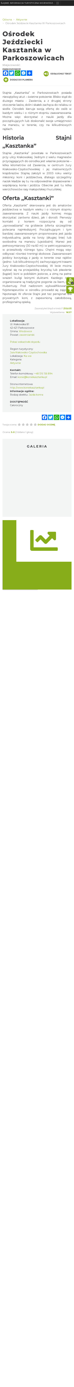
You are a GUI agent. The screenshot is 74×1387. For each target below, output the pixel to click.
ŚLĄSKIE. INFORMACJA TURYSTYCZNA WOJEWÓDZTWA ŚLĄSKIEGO (28, 3)
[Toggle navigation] (57, 3)
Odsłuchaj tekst (58, 73)
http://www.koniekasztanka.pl (27, 387)
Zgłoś (67, 308)
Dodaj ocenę (46, 424)
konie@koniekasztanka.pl (32, 377)
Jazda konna (36, 394)
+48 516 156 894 (43, 373)
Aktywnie (15, 363)
